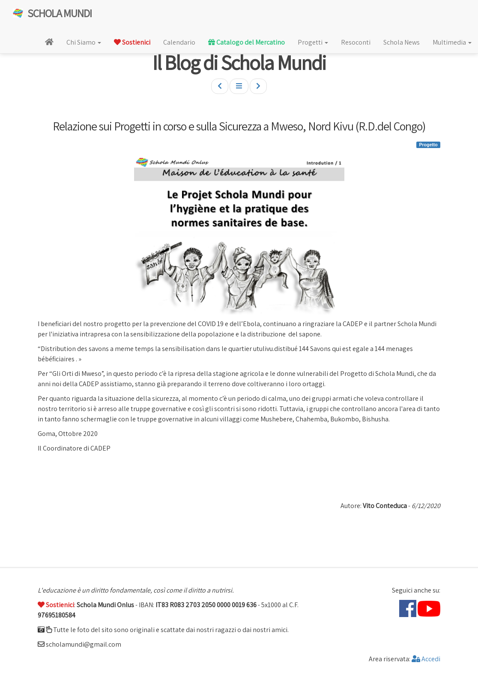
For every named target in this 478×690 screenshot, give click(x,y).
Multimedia (452, 42)
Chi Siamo (83, 42)
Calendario (179, 42)
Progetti (313, 42)
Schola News (401, 42)
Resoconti (355, 42)
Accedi (426, 658)
